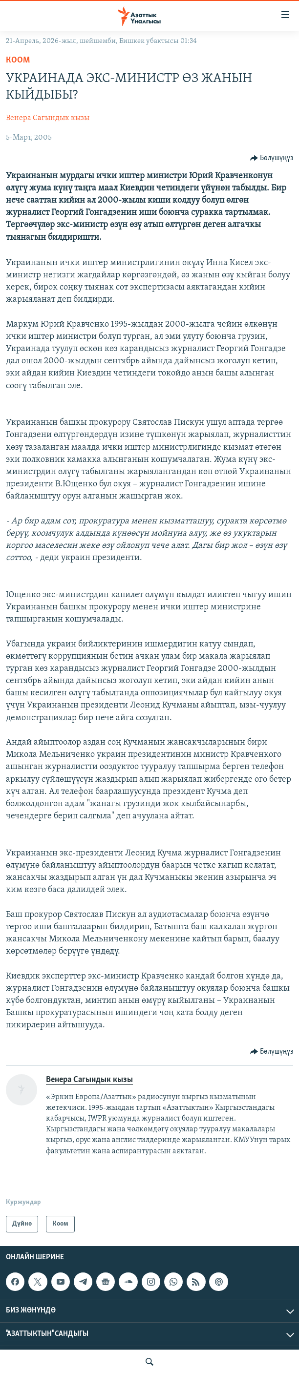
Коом (18, 60)
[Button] (272, 158)
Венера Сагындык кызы (47, 118)
